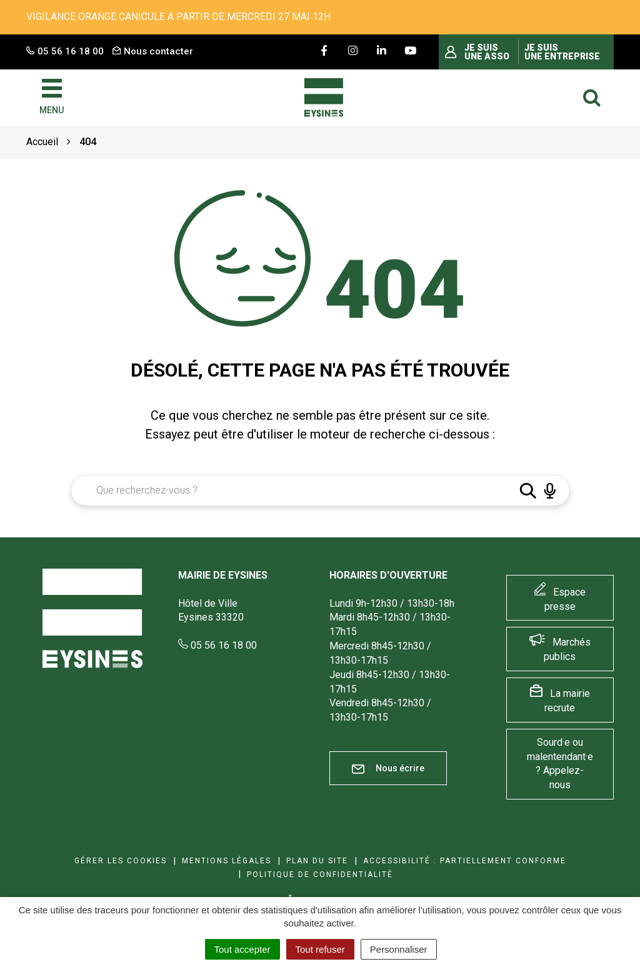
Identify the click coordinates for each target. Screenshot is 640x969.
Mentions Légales (226, 860)
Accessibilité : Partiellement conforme (464, 860)
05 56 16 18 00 (217, 645)
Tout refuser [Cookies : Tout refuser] (320, 949)
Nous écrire (388, 768)
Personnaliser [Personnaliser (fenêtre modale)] (399, 949)
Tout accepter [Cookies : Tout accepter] (242, 949)
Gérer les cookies (120, 860)
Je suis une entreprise (562, 52)
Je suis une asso (486, 52)
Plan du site (317, 860)
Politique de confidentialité (320, 874)
